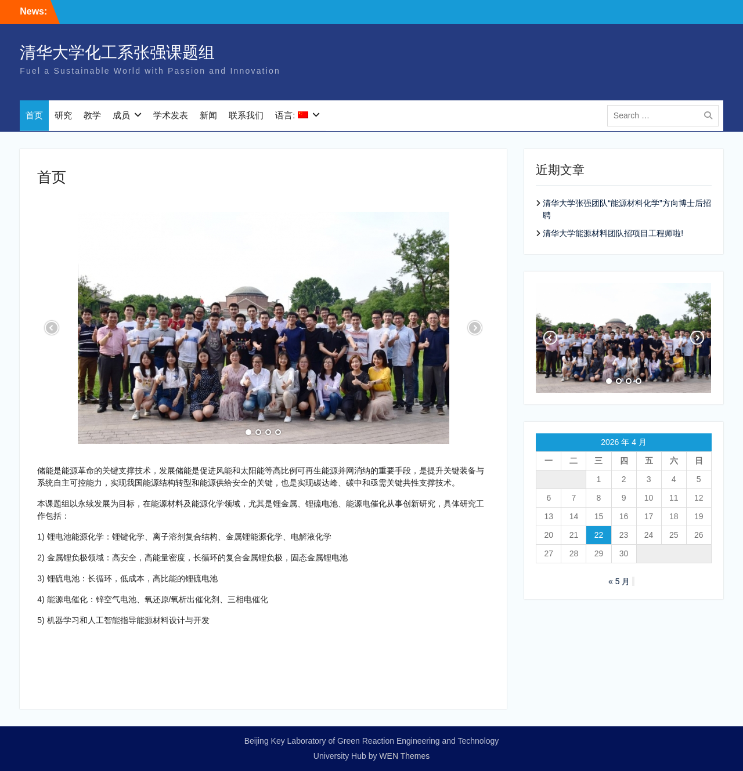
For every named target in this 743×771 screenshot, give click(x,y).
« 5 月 (619, 581)
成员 (121, 116)
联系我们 (246, 116)
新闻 (208, 116)
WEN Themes (404, 756)
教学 (92, 116)
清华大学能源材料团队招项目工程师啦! (613, 233)
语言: (291, 116)
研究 (63, 116)
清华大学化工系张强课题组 (117, 53)
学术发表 (170, 116)
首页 (34, 116)
